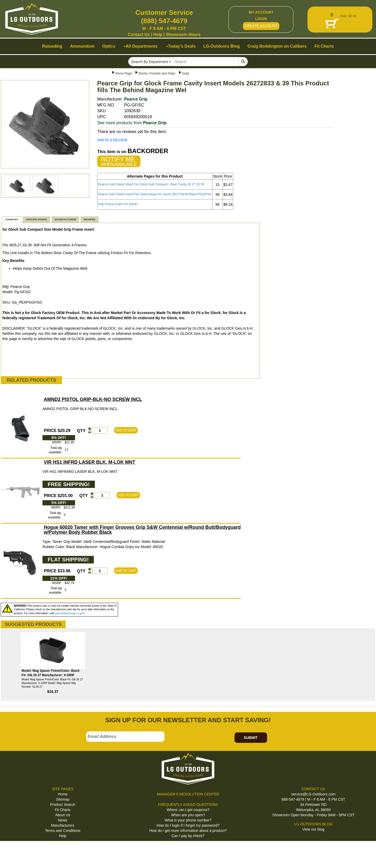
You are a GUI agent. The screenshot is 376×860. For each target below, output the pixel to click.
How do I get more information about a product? (188, 830)
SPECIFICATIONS (36, 219)
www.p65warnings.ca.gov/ (70, 613)
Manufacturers (62, 825)
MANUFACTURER (65, 219)
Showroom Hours (183, 34)
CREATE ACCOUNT (261, 26)
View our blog (313, 829)
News (62, 820)
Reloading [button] (52, 46)
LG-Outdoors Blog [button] (222, 46)
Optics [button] (108, 46)
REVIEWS (89, 219)
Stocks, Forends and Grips (156, 73)
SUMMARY (11, 219)
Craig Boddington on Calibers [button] (277, 46)
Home (62, 794)
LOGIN (261, 19)
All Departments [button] (141, 46)
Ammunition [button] (82, 46)
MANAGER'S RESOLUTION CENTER (188, 794)
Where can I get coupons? (188, 810)
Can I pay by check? (188, 836)
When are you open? (188, 815)
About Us (62, 815)
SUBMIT (251, 738)
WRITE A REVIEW (112, 140)
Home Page (123, 73)
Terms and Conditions (62, 830)
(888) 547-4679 (164, 21)
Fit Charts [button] (324, 46)
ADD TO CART (126, 430)
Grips (185, 73)
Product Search (62, 804)
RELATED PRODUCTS (31, 380)
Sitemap (62, 799)
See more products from (132, 123)
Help (157, 34)
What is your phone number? (188, 820)
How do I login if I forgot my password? (188, 825)
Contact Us (139, 34)
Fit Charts (63, 810)
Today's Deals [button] (181, 46)
